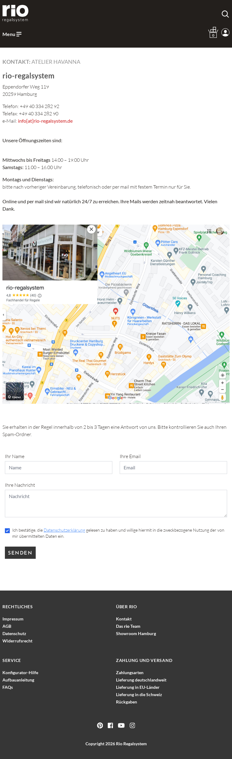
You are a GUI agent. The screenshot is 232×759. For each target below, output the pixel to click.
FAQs (7, 687)
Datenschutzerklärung (64, 530)
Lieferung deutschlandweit (141, 679)
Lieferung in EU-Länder (138, 687)
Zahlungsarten (129, 672)
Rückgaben (126, 701)
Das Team (128, 626)
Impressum (13, 618)
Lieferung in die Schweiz (139, 694)
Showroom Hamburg (136, 633)
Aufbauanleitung (18, 679)
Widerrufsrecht (17, 640)
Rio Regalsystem (131, 743)
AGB (6, 626)
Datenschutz (14, 633)
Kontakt (124, 618)
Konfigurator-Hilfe (20, 672)
